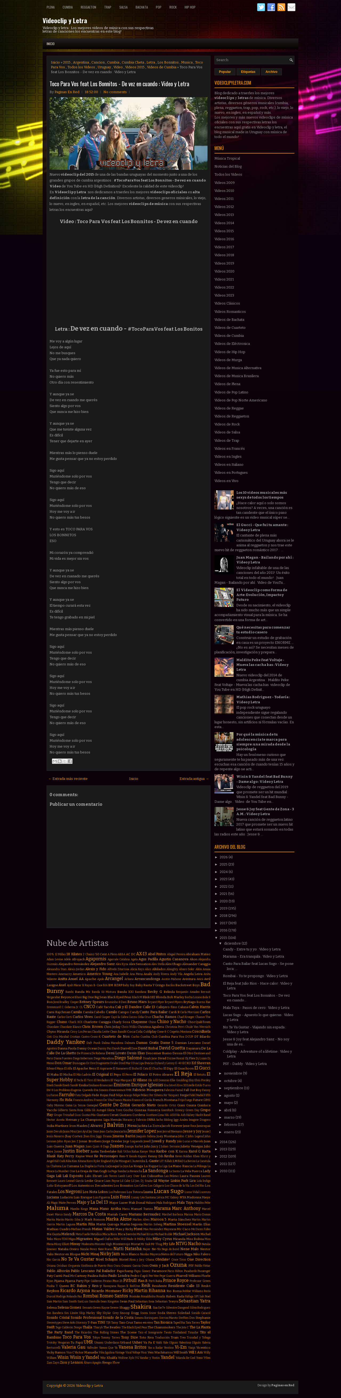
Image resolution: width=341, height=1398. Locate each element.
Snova (144, 1313)
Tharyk (98, 1327)
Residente (159, 1286)
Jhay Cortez (74, 1136)
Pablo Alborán (58, 1271)
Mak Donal (137, 1203)
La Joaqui (112, 1166)
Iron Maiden (78, 1126)
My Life (169, 1244)
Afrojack (78, 959)
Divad (162, 1058)
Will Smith (180, 1352)
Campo (123, 1012)
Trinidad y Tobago (198, 1337)
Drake (114, 1063)
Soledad (184, 1313)
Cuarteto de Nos (116, 1036)
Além (199, 969)
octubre (231, 1081)
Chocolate (53, 1027)
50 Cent (101, 954)
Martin (196, 1219)
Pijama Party (74, 1281)
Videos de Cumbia (161, 67)
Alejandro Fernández (74, 964)
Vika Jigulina (107, 1352)
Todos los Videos (81, 67)
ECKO (186, 1063)
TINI (101, 1322)
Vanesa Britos (133, 1347)
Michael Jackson (186, 1234)
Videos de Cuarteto (230, 328)
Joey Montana (167, 1136)
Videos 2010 (224, 191)
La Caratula (203, 1161)
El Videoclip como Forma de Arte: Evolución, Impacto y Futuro (261, 595)
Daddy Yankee (66, 1042)
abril (228, 1110)
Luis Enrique (83, 1197)
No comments (115, 92)
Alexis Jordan (76, 969)
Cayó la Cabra (119, 1017)
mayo (229, 1103)
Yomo (199, 1358)
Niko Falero (202, 1254)
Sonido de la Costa (118, 1318)
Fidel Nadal (196, 1095)
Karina (183, 1151)
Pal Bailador (106, 1271)
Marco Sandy (63, 1214)
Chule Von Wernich (197, 1027)
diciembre (233, 943)
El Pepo (115, 1074)
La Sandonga (155, 1170)
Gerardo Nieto (144, 1105)
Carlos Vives (83, 1017)
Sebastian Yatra (194, 1301)
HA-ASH (170, 1115)
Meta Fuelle (83, 1234)
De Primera (84, 1053)
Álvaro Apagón (93, 1362)
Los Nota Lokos (95, 1192)
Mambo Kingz (79, 1209)
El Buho (134, 1068)
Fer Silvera (156, 1095)
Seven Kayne (101, 1307)
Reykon (53, 1291)
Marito (60, 1219)
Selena (52, 1307)
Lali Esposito (73, 1176)
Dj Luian (201, 1058)
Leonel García (75, 1181)
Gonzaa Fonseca (147, 1110)
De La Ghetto (65, 1053)
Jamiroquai (203, 1126)
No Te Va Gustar (77, 1259)
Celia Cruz (144, 1017)
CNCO (89, 1006)
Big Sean (100, 997)
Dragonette (103, 1063)
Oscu (116, 1265)
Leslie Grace (93, 1181)
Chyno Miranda (58, 1031)
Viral (128, 1352)
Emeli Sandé (70, 1085)
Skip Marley (87, 1313)
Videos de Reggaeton (231, 416)
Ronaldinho (148, 1296)
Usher (137, 1342)
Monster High (103, 1244)
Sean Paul (127, 1301)
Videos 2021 (224, 279)
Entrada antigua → (194, 779)
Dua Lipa (138, 1063)
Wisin (63, 1357)
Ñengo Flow (111, 1362)
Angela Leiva (193, 974)
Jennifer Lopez (142, 1131)
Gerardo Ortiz (166, 1105)
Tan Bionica (163, 1322)
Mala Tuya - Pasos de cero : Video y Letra (256, 1008)
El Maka (53, 1074)
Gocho (128, 1110)
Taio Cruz (126, 1322)
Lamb (121, 1176)
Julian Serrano (170, 1146)
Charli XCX (75, 1022)
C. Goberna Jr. (70, 1007)
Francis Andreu (83, 1100)
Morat (135, 1244)
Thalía (87, 1327)
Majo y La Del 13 (92, 1202)
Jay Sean (94, 1131)
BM (110, 985)
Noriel (123, 1259)
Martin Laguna (65, 1224)
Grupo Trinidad (64, 1115)
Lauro (61, 1181)
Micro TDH (61, 1239)
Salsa (123, 7)
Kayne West (84, 1156)
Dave (134, 1048)
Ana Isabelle (121, 974)
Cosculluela (201, 1031)
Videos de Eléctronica (232, 344)
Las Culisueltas (152, 1176)
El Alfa (68, 1068)
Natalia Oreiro (68, 1249)
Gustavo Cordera (132, 1115)
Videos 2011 (224, 199)
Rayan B (123, 1286)
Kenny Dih (155, 1156)
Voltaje (136, 1352)
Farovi (54, 1095)
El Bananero (120, 1068)
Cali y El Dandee (128, 1007)
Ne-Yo (156, 1249)
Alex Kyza (122, 964)
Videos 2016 (224, 239)
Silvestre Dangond (177, 1307)
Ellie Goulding (179, 1080)
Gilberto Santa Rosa (70, 1110)
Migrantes (84, 1239)
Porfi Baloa (155, 1281)
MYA (183, 1197)
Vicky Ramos (56, 1352)
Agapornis (96, 958)
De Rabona (98, 1053)
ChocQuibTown (199, 1022)
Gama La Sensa (75, 1105)
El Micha (65, 1074)
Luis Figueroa (101, 1197)
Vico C (70, 1352)
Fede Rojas (100, 1095)
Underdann (111, 1342)
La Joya (124, 1166)
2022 (224, 886)
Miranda (179, 1239)
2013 (224, 1149)
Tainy (114, 1322)
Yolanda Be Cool (186, 1358)
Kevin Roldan (183, 1156)
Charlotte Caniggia (97, 1022)
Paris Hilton (175, 1271)
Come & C (163, 1031)
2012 (224, 1156)
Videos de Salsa (227, 432)
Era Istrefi (170, 1085)
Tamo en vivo (143, 1322)
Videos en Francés (229, 449)
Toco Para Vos (77, 1337)
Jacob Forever (172, 1126)
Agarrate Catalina (119, 959)
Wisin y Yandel (84, 1357)
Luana (148, 1192)
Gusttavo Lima (155, 1115)
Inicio (51, 43)
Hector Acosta (55, 1119)
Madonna (194, 1197)
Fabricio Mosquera (147, 1090)
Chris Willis (129, 1027)
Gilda (87, 1110)
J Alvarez (95, 1126)
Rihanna (157, 1290)
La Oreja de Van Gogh (91, 1171)
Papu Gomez (142, 1271)
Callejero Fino (166, 1007)
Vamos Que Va (108, 1347)
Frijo (181, 1100)
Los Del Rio (197, 1185)
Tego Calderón (64, 1327)
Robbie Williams (192, 1291)
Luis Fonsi (121, 1196)
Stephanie (203, 1318)
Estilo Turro (202, 1085)
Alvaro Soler (186, 969)
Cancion (98, 62)
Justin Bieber (76, 1151)
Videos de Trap (226, 441)
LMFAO (178, 1161)
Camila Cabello (94, 1012)
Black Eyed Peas (119, 997)
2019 (224, 908)
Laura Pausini (190, 1176)
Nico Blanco (130, 1254)
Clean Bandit (118, 1031)
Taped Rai (179, 1322)
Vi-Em (181, 1347)
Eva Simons (101, 1090)
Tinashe (193, 1332)
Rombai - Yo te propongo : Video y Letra (255, 976)
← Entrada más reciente (68, 779)
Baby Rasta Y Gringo (150, 985)
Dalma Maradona (113, 1043)
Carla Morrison (189, 1012)
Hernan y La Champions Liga (87, 1119)
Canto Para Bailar (154, 1012)
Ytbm (207, 1358)
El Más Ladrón (82, 1074)
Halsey (190, 1115)
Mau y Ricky (124, 1229)
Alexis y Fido (95, 969)
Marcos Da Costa (89, 1214)
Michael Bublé (163, 1234)
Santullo (94, 1301)
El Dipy (168, 1068)
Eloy (191, 1080)
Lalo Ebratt (93, 1176)
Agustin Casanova (173, 959)
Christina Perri (174, 1027)
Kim (74, 1161)
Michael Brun (145, 1234)
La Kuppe (151, 1166)
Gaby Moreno (55, 1105)
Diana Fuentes (63, 1058)
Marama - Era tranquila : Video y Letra (253, 956)
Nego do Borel (170, 1249)
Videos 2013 (224, 215)
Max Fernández (153, 1229)
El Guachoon (184, 1068)
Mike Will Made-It (125, 1239)
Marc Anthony (186, 1208)
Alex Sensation (140, 964)
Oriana (51, 1265)
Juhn (147, 1146)
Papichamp (125, 1271)
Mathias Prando (81, 1229)
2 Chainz (89, 954)
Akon (193, 959)
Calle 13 (149, 1007)
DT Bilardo (202, 1036)
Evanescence (117, 1090)
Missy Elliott (62, 1244)
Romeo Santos (114, 1295)
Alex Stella (158, 964)
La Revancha (134, 1171)
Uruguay (104, 67)
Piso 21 (117, 1281)
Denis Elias (136, 1053)
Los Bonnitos (168, 62)
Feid (112, 1095)
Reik (145, 1285)
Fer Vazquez (171, 1095)
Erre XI (181, 1085)
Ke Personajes (106, 1156)
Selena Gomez (70, 1307)
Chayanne (139, 1022)
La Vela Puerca (191, 1171)
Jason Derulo (55, 1131)
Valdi (159, 1342)
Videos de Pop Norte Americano (240, 400)
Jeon (159, 1131)
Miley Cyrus (162, 1239)
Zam (49, 1362)
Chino (152, 1022)
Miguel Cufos (103, 1239)
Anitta (62, 979)
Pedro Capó (139, 1276)
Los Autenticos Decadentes (92, 1185)
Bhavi (78, 997)
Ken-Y (123, 1156)
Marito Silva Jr (74, 1219)
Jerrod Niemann (173, 1131)
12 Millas (60, 954)
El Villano (140, 1080)
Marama (162, 1208)
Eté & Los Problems (59, 1090)
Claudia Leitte (100, 1031)
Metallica (96, 1234)
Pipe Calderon (93, 1281)
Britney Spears (91, 1002)
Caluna (183, 1007)
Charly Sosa (121, 1022)
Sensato (87, 1307)
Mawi (138, 1229)
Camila (76, 1012)
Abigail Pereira (176, 954)
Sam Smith (69, 1301)
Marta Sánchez (179, 1219)
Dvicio (149, 1063)
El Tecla (78, 1080)
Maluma (58, 1208)
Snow (152, 1313)
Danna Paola (67, 1048)
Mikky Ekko (144, 1239)
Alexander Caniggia (196, 964)
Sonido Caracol (201, 1313)
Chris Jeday (112, 1027)
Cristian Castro (80, 1036)
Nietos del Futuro (172, 1254)
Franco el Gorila (142, 1100)
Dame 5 (167, 1043)
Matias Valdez (103, 1229)
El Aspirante (104, 1068)
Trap (107, 7)
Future (198, 1100)
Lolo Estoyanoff (59, 1185)
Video (118, 67)
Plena (51, 7)
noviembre (233, 1073)
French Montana (165, 1100)
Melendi (68, 1234)
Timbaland (179, 1332)
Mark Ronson (94, 1219)
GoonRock (167, 1110)
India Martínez (57, 1126)
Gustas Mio (89, 1115)
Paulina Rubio (97, 1276)
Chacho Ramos (164, 1017)
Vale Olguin (170, 1342)
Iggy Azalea (181, 1119)
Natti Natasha (127, 1248)
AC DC (131, 954)
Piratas (107, 1281)
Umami (98, 1342)
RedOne (135, 1286)
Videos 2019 (224, 263)
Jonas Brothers (90, 1141)
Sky (99, 1313)
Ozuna (178, 1265)
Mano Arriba (110, 1209)
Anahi (148, 974)
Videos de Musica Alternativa (237, 368)
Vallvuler (92, 1347)
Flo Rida (65, 1100)
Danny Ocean (87, 1048)
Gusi (78, 1115)
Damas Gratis (147, 1043)
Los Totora (135, 1192)
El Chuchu (156, 1068)
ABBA (121, 954)
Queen (64, 1286)
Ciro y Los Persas (80, 1031)
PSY (191, 1265)
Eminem (122, 1084)
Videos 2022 (224, 287)
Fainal (179, 1090)
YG (137, 1358)
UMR (88, 1342)
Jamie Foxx (189, 1126)
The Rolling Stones (106, 1332)
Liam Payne (111, 1181)
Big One (88, 997)
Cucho (135, 1036)
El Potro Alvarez (161, 1074)
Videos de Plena (227, 384)
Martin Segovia (131, 1224)
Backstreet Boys (187, 985)
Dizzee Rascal (176, 1058)
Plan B (143, 1281)
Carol (97, 1017)
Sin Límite (71, 1313)
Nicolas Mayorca (150, 1254)
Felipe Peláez (141, 1095)
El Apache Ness (84, 1068)
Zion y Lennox (71, 1362)
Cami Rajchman (58, 1012)
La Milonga (200, 1166)
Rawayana (109, 1286)
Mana (93, 1209)
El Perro (127, 1074)
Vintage (120, 1352)
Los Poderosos (117, 1192)
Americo (79, 974)
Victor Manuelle (86, 1352)
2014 (224, 1142)
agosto (230, 1095)
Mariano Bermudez (145, 1214)
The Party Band (60, 1332)
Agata (134, 959)
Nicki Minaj (90, 1254)
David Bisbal (148, 1048)
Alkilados (159, 969)
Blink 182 (149, 997)
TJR (108, 1322)
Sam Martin (54, 1301)
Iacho (159, 1119)
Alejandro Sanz (102, 964)
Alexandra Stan (57, 969)
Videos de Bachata (229, 320)
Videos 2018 (224, 255)
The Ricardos (83, 1332)
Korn (90, 1161)
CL (81, 1007)
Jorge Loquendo (133, 1141)
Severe (114, 1307)
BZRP (118, 985)
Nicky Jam (110, 1253)
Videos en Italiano (228, 465)
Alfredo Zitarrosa (118, 969)
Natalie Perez (88, 1249)
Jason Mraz (70, 1131)
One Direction (198, 1259)
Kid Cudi (59, 1161)
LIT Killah (166, 1161)
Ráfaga (189, 1296)
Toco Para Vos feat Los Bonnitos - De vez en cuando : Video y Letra (119, 83)
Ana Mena (136, 974)
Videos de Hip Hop (229, 352)
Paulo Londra (118, 1276)
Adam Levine (55, 959)
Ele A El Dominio (158, 1080)
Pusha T (52, 1286)
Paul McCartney (75, 1276)
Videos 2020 (224, 271)
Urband (125, 1342)
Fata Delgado (83, 1095)
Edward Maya (55, 1068)
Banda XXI (125, 992)
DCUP (189, 1036)
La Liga (163, 1166)
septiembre (234, 1088)
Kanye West (147, 1151)
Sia (155, 1307)
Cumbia (68, 7)
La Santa (174, 1171)
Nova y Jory (136, 1259)
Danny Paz (105, 1048)
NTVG (181, 1243)
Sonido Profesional (86, 1318)
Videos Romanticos (230, 312)
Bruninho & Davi (116, 1002)
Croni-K (95, 1036)
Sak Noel (204, 1296)
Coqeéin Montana (180, 1031)
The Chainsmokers (161, 1327)
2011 (224, 1164)
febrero (231, 1125)
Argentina (81, 62)
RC (72, 1286)
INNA (151, 1119)
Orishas (61, 1265)
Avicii (200, 979)
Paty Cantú (54, 1276)
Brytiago (189, 1002)
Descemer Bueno (159, 1053)
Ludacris (66, 1197)
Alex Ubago (173, 964)
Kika (68, 1161)
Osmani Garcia (130, 1265)
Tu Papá (77, 1342)
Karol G (195, 1151)
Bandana (140, 992)
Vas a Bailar (155, 1347)
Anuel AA (76, 979)
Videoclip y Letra (65, 20)
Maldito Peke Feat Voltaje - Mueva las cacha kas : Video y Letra (262, 665)
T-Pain (92, 1322)
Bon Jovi (53, 1002)
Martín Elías (201, 1224)
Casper (106, 1017)
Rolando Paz (74, 1296)
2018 (224, 916)
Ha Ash (180, 1115)
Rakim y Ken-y (89, 1286)
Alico (148, 969)
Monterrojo (121, 1244)
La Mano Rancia (180, 1166)
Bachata (142, 7)
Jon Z (75, 1141)
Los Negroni (70, 1191)
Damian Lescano (188, 1043)
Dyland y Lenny (165, 1063)
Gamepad (92, 1105)
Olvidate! (162, 1259)
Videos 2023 (224, 295)
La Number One (65, 1171)
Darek (116, 1048)
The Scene (128, 1332)
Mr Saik (146, 1244)
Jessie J (206, 1131)
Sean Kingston (109, 1301)
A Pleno (112, 954)
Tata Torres (193, 1322)
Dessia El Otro (182, 1053)
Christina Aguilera (150, 1027)
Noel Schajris (107, 1259)
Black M (137, 997)
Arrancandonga (147, 979)
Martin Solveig (153, 1224)
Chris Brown (92, 1027)
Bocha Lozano (193, 997)
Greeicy (180, 1110)
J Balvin (114, 1125)
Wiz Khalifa (108, 1358)
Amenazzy (65, 974)
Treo (183, 1337)
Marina (188, 1214)
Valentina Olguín (190, 1342)
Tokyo (96, 1337)
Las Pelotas (171, 1176)
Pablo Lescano (83, 1271)
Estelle (190, 1085)
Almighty (172, 969)
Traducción (162, 1337)
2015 (67, 62)
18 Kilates (74, 954)
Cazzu (133, 1017)
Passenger (204, 1271)
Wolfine (123, 1358)
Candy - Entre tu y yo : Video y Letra (252, 949)
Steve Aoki (68, 1322)
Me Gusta (54, 1234)
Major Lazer (118, 1203)
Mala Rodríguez (166, 1203)
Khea (196, 1156)
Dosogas (79, 1063)
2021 (224, 894)
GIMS (206, 1100)
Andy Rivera (161, 974)
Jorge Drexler (112, 1141)
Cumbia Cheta (133, 62)
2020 (224, 901)
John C (182, 1136)
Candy (134, 1012)
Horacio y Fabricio (134, 1119)
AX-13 (141, 953)
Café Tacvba (105, 1007)
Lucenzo (205, 1192)
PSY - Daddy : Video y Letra (245, 1064)
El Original (100, 1074)
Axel (62, 985)
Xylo (131, 1358)
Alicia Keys (137, 969)
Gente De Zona (114, 1104)
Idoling (168, 1119)
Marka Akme (119, 1219)
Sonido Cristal (58, 1318)
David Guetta (172, 1048)
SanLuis (83, 1301)
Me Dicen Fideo (200, 1229)
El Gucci (202, 1068)
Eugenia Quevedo (82, 1090)
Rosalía (160, 1296)
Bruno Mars (137, 1002)
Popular (225, 72)
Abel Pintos (157, 954)
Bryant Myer (156, 1002)
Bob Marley (175, 997)
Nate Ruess (105, 1249)
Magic (54, 1203)
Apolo (100, 979)
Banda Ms (82, 992)
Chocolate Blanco (70, 1027)
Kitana (82, 1161)
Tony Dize (129, 1337)
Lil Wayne (161, 1181)
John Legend (196, 1136)
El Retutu (200, 1074)
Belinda (169, 992)
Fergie (184, 1095)
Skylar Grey (111, 1313)
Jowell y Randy (164, 1141)
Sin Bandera (55, 1313)
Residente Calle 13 (184, 1286)
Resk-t (205, 1286)
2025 (224, 864)
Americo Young (99, 974)
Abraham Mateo (198, 954)
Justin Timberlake (104, 1151)
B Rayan (87, 985)
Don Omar (63, 1063)
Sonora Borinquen (146, 1318)
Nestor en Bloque (67, 1254)
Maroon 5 (159, 1219)
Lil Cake (125, 1181)
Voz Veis (147, 1352)
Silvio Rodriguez (200, 1307)
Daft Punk (93, 1043)
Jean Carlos (107, 1131)
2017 (224, 923)
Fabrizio (169, 1090)
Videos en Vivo (226, 481)
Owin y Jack (159, 1265)
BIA (105, 985)
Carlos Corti (64, 1017)
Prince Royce (176, 1280)
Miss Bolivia (195, 1239)
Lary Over (133, 1176)
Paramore (159, 1271)
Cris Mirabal (61, 1036)
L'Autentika (137, 1161)
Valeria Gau (74, 1347)
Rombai (91, 1295)
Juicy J (155, 1146)
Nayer (147, 1249)
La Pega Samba (117, 1171)
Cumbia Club (148, 1036)
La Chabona (54, 1166)
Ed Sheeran (201, 1063)
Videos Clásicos (227, 303)
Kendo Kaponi (138, 1156)
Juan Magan (74, 1146)
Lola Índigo (203, 1181)
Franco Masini (122, 1100)
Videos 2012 (224, 207)
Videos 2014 (224, 223)
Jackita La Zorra (149, 1126)
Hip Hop (190, 7)
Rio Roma (174, 1291)
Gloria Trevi (114, 1110)
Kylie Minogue (121, 1161)
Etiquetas (248, 72)
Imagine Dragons (199, 1119)
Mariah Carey (117, 1214)
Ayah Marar (74, 985)
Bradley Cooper (69, 1002)
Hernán (116, 1119)
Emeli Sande (54, 1085)
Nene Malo (189, 1249)
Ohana (149, 1259)
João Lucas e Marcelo (190, 1141)
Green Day (192, 1110)
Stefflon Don (186, 1318)
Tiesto (168, 1332)
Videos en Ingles (228, 457)
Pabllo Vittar (202, 1265)
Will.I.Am (196, 1352)
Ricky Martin (135, 1290)
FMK (129, 1090)
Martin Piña (85, 1224)
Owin (145, 1265)
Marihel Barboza (172, 1214)
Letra (151, 62)
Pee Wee (154, 1276)
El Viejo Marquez (121, 1080)
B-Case (98, 985)
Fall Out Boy (192, 1090)
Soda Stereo (167, 1313)
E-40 (178, 1063)
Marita (51, 1219)
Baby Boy (129, 985)
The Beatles (112, 1327)
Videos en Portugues (231, 473)
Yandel (167, 1357)
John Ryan (64, 1141)
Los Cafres (141, 1185)
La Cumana (70, 1166)
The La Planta (200, 1327)
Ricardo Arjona (75, 1290)
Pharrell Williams (188, 1276)
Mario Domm (202, 1214)
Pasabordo (190, 1271)
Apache (90, 979)
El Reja (183, 1074)
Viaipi (191, 1347)
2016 (224, 930)
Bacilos (170, 985)
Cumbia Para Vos (172, 1036)
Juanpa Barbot (134, 1146)
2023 (224, 879)
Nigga (188, 1254)
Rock (173, 7)
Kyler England (102, 1161)
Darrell (125, 1048)
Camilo (111, 1012)
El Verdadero (102, 1080)
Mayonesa (170, 1229)
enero (229, 1132)
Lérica (160, 1197)
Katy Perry (65, 1156)
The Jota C (182, 1327)
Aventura (189, 979)
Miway (75, 1244)
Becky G (155, 992)
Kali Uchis (124, 1151)
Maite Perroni (67, 1203)
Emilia (83, 1085)
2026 (224, 857)
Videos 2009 (224, 183)
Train (174, 1337)
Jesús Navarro (55, 1136)
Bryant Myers (174, 1002)
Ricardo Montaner (106, 1291)
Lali (58, 1176)
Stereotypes (54, 1322)
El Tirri (88, 1080)
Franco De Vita (103, 1100)
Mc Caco (183, 1229)
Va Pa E (149, 1342)
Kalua (135, 1151)
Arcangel (114, 978)
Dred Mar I (125, 1063)
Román (134, 1296)
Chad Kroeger (185, 1017)
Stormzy (81, 1322)
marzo (230, 1117)
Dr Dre (90, 1063)
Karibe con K (167, 1151)
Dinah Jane (150, 1058)
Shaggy (124, 1307)
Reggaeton (88, 7)
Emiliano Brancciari (100, 1085)
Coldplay (149, 1031)
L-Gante (152, 1161)
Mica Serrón (127, 1234)
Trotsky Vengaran (58, 1342)
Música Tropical (227, 158)
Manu (126, 1209)
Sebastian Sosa (144, 1301)
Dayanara (193, 1048)
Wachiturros (163, 1352)
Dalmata (130, 1043)
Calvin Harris (199, 1007)
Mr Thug (156, 1244)
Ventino (169, 1347)
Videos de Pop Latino (231, 392)
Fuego (188, 1100)
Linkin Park (179, 1181)
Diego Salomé (128, 1057)
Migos (72, 1239)
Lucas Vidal (192, 1192)
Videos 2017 (224, 247)
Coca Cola (135, 1031)
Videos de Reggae (229, 408)
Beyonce (67, 997)
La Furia (99, 1166)
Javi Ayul (83, 1131)
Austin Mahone (171, 979)
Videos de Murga (228, 360)
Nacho (194, 1243)
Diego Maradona (104, 1058)
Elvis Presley (202, 1080)
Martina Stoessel (177, 1224)
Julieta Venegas (192, 1146)
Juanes (117, 1145)
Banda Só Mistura (104, 992)
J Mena (130, 1126)
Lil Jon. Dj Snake (142, 1181)
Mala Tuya (185, 1202)
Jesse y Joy (192, 1131)
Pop (158, 7)
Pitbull (130, 1280)
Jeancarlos (120, 1131)
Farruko (67, 1094)
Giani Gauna (186, 1105)
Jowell (147, 1141)
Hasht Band (203, 1115)
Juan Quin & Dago (97, 1146)
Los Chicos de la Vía (177, 1185)
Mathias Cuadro (59, 1229)
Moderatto (88, 1244)
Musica (187, 62)
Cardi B (174, 1012)
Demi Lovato (116, 1053)
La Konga (136, 1166)
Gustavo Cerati (107, 1115)
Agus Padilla (148, 959)
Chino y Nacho (171, 1021)
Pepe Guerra (167, 1276)
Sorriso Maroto (168, 1318)
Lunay (135, 1197)
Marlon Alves (141, 1219)
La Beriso (190, 1161)
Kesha (169, 1156)
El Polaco (140, 1074)
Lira (192, 1181)
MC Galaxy (172, 1197)
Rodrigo (61, 1296)
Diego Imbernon (83, 1058)
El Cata (144, 1068)
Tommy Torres (110, 1337)
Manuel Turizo (142, 1209)
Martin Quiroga (107, 1224)
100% (50, 954)
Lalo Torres (110, 1176)
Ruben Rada (175, 1296)
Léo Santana (148, 1197)
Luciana (53, 1197)
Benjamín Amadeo (188, 992)
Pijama (59, 1281)
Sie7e (161, 1307)
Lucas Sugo (169, 1191)
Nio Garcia (53, 1259)
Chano (62, 1022)
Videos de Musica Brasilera (236, 376)
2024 (224, 872)
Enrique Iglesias (147, 1084)
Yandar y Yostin (150, 1358)
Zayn (56, 1362)
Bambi (70, 992)
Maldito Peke (202, 1203)
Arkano (129, 979)
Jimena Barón (123, 1136)
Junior (58, 1151)
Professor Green (200, 1281)
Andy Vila (176, 974)
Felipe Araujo (124, 1095)
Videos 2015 (135, 67)
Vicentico (203, 1347)
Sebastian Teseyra (166, 1301)
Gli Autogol (99, 1110)
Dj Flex (190, 1058)
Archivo (272, 72)
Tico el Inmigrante (150, 1332)
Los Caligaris (156, 1185)
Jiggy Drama (103, 1136)
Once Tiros (178, 1259)
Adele (67, 959)
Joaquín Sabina (146, 1136)
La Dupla (86, 1166)
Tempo (78, 1327)
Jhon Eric (89, 1136)
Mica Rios (109, 1234)
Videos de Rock (227, 424)
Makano (151, 1203)
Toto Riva (146, 1337)
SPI (196, 1296)
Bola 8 (206, 997)
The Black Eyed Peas (134, 1327)
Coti (49, 1036)
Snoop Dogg (129, 1313)
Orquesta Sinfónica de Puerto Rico (90, 1265)
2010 (224, 1171)
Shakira (141, 1307)
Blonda (161, 997)
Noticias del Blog (228, 166)
